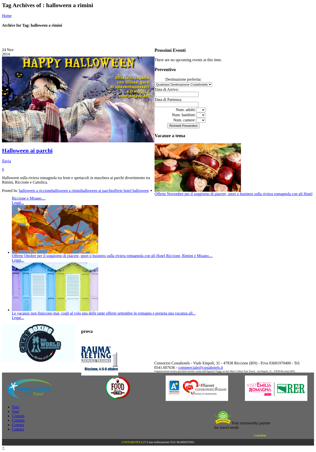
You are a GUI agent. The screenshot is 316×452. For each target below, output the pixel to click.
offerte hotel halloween (130, 190)
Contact (18, 425)
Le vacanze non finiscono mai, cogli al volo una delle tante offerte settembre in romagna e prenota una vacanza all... (104, 313)
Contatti (18, 416)
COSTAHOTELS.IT (134, 442)
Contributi (260, 435)
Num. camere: (184, 120)
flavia (6, 161)
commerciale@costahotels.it (200, 367)
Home (7, 16)
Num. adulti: (186, 110)
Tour (15, 407)
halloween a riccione (35, 190)
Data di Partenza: (168, 99)
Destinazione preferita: (183, 79)
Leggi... (18, 203)
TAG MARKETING (182, 442)
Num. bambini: (184, 115)
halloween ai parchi (96, 190)
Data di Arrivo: (167, 89)
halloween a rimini (66, 190)
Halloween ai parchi (27, 150)
